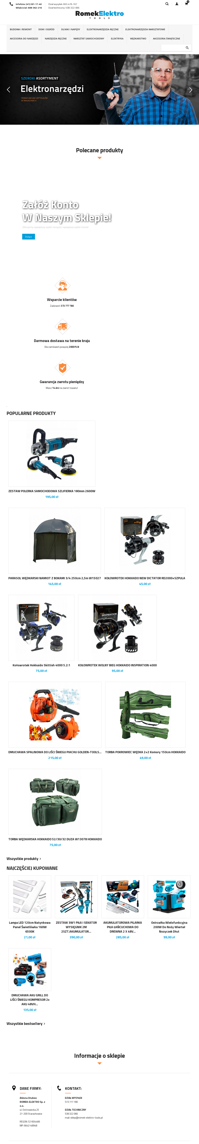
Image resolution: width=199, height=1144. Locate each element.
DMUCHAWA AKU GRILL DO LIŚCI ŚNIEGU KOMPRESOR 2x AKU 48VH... (29, 921)
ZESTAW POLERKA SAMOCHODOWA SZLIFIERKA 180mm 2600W (51, 413)
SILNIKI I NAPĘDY (70, 29)
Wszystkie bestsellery (26, 946)
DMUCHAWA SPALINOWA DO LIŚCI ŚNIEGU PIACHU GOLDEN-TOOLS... (55, 674)
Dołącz (28, 236)
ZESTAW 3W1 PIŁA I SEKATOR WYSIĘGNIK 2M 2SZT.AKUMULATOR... (76, 849)
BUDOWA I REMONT (21, 29)
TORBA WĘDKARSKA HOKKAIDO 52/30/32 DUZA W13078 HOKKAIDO (55, 761)
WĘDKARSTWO (138, 38)
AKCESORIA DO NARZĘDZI (24, 38)
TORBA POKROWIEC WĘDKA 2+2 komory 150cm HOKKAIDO (145, 674)
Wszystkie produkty (24, 781)
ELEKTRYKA (117, 38)
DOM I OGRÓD (46, 29)
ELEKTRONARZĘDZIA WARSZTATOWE (145, 29)
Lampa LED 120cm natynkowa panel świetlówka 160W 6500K (29, 849)
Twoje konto (112, 1137)
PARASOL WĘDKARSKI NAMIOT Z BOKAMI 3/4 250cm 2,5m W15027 (54, 500)
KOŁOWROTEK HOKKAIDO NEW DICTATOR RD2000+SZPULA (145, 500)
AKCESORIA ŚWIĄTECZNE (166, 38)
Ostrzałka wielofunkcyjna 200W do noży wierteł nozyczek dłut (169, 849)
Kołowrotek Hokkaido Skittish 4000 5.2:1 (41, 587)
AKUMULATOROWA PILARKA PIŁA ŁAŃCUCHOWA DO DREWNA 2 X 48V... (122, 849)
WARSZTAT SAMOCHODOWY (88, 38)
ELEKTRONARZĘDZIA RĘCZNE (103, 29)
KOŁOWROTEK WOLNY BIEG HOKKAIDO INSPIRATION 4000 (117, 587)
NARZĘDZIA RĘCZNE (56, 38)
